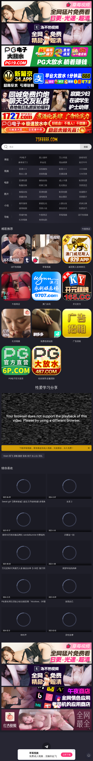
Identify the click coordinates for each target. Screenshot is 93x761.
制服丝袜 (23, 185)
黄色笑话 (63, 208)
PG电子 (23, 157)
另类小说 (43, 208)
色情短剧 (43, 219)
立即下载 (67, 754)
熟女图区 (63, 196)
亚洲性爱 (23, 180)
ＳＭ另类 (83, 173)
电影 (6, 182)
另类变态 (83, 185)
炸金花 (43, 162)
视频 (6, 171)
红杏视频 (23, 219)
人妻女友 (63, 203)
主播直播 (63, 173)
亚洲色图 (43, 191)
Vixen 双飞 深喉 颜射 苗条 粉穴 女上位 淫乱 (22, 456)
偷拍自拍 (43, 180)
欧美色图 (63, 191)
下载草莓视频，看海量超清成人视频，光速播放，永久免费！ (54, 448)
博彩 (6, 159)
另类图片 (83, 196)
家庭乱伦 (43, 203)
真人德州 (43, 157)
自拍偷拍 (43, 169)
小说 (6, 205)
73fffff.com (46, 139)
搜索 (86, 146)
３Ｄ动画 (83, 169)
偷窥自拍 (23, 191)
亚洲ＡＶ (23, 169)
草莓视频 (63, 214)
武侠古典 (83, 203)
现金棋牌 (63, 162)
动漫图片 (83, 191)
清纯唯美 (43, 196)
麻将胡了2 (23, 162)
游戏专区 (83, 157)
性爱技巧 (83, 208)
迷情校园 (23, 208)
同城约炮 (23, 214)
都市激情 (23, 203)
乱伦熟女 (63, 185)
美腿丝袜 (23, 196)
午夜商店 (43, 214)
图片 (6, 193)
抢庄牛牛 (83, 162)
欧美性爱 (83, 180)
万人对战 (63, 157)
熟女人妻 (23, 173)
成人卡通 (63, 180)
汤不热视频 (83, 214)
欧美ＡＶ (63, 169)
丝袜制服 (43, 173)
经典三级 (43, 185)
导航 (6, 216)
